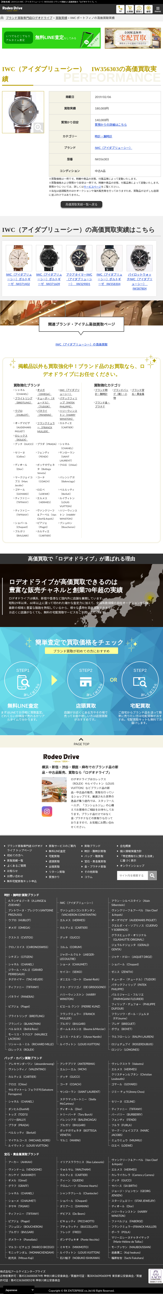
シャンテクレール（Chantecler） (80, 1193)
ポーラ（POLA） (121, 1232)
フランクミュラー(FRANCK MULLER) (133, 1227)
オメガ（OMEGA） (44, 392)
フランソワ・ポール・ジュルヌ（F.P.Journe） (130, 1016)
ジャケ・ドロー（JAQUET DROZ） (132, 957)
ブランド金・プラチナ (102, 404)
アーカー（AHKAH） (21, 1162)
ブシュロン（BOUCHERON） (26, 1227)
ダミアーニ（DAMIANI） (75, 1206)
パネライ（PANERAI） (45, 412)
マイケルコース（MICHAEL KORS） (30, 1140)
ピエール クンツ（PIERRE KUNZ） (81, 1006)
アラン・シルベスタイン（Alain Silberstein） (130, 903)
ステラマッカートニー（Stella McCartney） (78, 1102)
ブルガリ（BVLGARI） (73, 1023)
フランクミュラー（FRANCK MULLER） (46, 427)
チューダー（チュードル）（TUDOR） (46, 402)
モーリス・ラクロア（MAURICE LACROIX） (27, 1037)
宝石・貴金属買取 (95, 861)
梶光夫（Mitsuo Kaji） (21, 1258)
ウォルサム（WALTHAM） (76, 1169)
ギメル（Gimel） (18, 1180)
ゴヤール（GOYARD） (125, 1084)
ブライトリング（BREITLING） (23, 400)
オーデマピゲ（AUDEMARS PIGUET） (134, 920)
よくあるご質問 (16, 866)
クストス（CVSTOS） (21, 937)
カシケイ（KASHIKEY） (22, 1175)
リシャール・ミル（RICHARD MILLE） (32, 1044)
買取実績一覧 (15, 860)
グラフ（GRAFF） (19, 1185)
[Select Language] (19, 1290)
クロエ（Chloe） (18, 1084)
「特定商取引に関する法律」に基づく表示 (137, 858)
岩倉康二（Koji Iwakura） (126, 1252)
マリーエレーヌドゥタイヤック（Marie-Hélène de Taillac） (130, 1240)
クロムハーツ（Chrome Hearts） (80, 1185)
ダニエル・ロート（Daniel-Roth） (80, 979)
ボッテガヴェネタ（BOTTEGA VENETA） (78, 1133)
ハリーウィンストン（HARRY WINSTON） (68, 414)
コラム (88, 877)
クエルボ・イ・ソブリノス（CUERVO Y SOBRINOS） (134, 928)
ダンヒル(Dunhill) (18, 1109)
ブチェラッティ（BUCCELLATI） (80, 1227)
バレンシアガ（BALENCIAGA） (79, 1120)
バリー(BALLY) (17, 1120)
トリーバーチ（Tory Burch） (77, 1114)
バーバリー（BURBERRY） (127, 1114)
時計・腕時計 (103, 136)
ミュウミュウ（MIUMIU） (127, 1140)
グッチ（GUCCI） (71, 937)
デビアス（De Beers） (73, 1214)
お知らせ (12, 871)
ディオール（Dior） (72, 1109)
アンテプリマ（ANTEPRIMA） (78, 1063)
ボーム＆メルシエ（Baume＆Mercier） (83, 1029)
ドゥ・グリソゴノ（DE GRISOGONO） (83, 987)
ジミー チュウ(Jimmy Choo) (127, 1092)
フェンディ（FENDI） (124, 1120)
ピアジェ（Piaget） (20, 1006)
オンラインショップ (132, 866)
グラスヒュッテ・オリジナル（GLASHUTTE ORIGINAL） (129, 937)
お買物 (130, 9)
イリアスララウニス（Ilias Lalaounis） (83, 1162)
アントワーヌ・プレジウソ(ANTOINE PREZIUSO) (30, 913)
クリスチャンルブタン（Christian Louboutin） (131, 1077)
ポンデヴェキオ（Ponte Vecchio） (80, 1239)
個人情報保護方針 (131, 851)
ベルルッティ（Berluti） (23, 1132)
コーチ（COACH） (71, 1084)
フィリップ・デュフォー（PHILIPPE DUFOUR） (133, 1006)
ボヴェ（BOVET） (122, 1029)
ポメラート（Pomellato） (23, 1239)
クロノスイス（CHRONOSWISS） (29, 947)
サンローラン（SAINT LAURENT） (81, 1092)
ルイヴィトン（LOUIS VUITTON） (81, 1044)
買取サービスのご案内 (62, 846)
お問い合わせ (15, 876)
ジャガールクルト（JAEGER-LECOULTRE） (77, 957)
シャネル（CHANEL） (21, 964)
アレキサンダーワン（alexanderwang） (32, 1063)
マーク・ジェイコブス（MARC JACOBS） (130, 1133)
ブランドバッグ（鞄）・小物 (120, 394)
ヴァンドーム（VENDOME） (26, 1169)
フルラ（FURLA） (122, 1125)
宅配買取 (54, 856)
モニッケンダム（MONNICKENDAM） (32, 1252)
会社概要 (125, 846)
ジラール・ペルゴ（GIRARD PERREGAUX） (25, 972)
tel (120, 8)
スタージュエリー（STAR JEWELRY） (134, 1201)
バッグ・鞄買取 (93, 856)
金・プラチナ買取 (95, 866)
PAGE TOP (81, 744)
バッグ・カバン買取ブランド (23, 1058)
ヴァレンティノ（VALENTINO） (28, 1069)
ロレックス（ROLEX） (21, 437)
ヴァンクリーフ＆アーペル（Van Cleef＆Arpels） (134, 913)
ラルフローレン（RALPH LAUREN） (133, 1036)
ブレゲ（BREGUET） (124, 1023)
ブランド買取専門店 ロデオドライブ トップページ (25, 848)
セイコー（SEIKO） (72, 972)
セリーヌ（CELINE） (124, 1101)
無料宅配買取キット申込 (22, 881)
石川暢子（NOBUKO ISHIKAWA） (81, 1258)
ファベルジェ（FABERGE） (128, 1221)
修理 (148, 9)
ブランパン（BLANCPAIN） (25, 1023)
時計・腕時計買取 (95, 851)
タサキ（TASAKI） (19, 1206)
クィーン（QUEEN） (72, 1180)
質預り (139, 9)
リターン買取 (57, 871)
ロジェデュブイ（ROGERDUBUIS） (133, 1044)
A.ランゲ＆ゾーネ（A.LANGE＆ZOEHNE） (27, 903)
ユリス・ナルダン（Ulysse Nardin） (81, 1036)
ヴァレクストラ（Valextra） (128, 1063)
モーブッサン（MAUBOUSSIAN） (132, 1247)
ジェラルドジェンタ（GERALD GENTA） (130, 947)
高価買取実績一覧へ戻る (81, 204)
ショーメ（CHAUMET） (74, 964)
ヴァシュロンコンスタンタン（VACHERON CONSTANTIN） (79, 913)
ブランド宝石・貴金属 (138, 392)
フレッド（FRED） (71, 1232)
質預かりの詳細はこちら (111, 124)
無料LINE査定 (57, 851)
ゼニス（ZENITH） (123, 972)
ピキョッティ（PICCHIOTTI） (78, 1221)
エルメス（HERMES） (73, 920)
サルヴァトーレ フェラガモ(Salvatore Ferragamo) (30, 1092)
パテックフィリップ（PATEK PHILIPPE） (68, 402)
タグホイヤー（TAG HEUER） (26, 979)
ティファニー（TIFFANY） (24, 987)
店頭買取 (54, 861)
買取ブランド (92, 846)
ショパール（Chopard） (126, 964)
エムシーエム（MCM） (74, 1069)
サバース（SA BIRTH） (125, 1185)
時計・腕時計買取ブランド (21, 895)
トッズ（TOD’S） (19, 1114)
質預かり (54, 877)
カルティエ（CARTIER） (74, 928)
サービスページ (92, 186)
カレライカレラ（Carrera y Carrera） (133, 1175)
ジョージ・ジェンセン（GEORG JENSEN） (131, 1193)
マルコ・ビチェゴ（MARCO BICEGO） (32, 1247)
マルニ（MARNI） (71, 1140)
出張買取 (54, 866)
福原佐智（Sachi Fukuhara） (128, 1258)
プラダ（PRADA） (19, 1125)
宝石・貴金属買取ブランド (21, 1154)
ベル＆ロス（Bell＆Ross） (24, 1029)
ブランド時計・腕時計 (101, 392)
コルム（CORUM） (72, 947)
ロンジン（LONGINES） (126, 1049)
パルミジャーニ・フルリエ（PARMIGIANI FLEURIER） (128, 997)
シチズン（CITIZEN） (21, 957)
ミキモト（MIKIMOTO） (75, 1247)
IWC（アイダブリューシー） (113, 148)
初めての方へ (15, 855)
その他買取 (91, 871)
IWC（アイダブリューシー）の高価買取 (81, 344)
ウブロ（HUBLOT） (22, 412)
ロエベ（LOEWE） (122, 1145)
